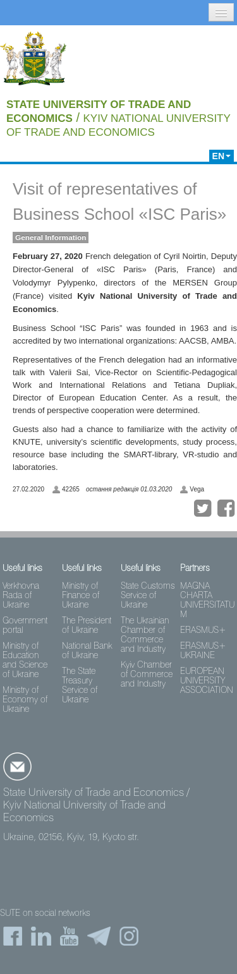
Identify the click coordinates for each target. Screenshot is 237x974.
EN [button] (221, 156)
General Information (50, 237)
